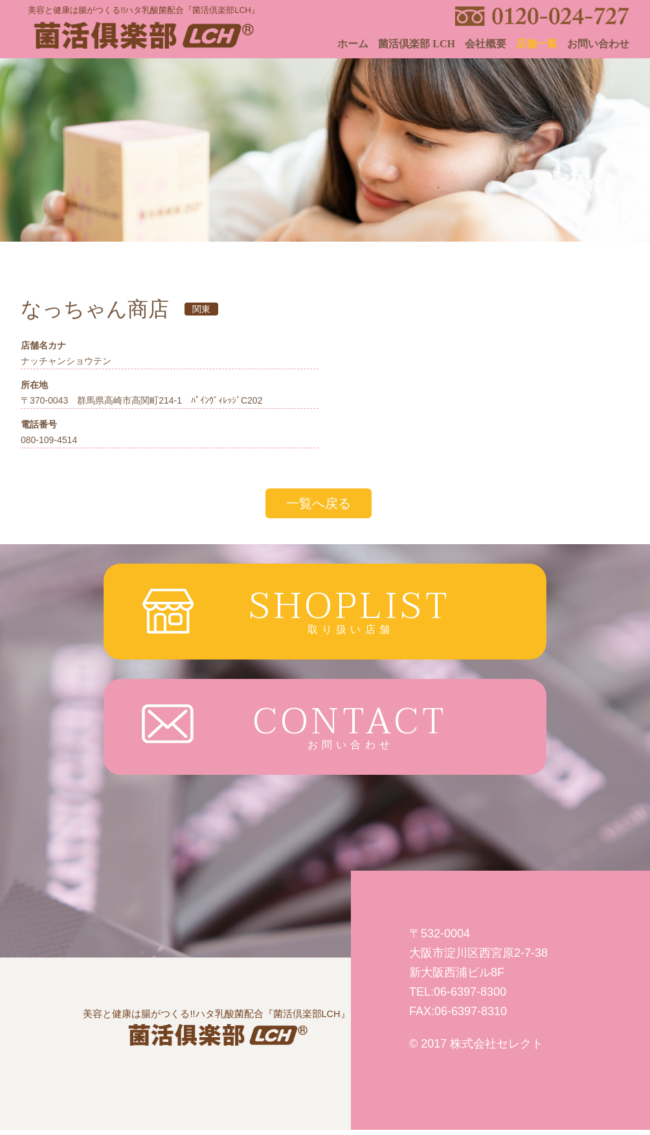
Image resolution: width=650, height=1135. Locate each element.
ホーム (352, 44)
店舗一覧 (536, 44)
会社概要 (485, 44)
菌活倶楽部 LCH (416, 44)
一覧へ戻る (318, 503)
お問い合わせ (598, 44)
